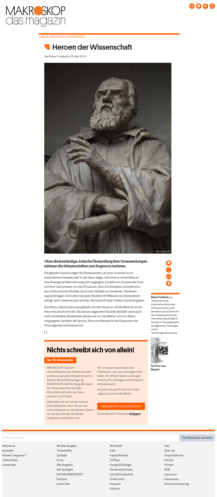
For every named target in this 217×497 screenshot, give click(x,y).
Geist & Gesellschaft (121, 474)
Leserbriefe (63, 484)
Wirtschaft (116, 446)
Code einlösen (10, 460)
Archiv (60, 460)
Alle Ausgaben (65, 465)
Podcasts (62, 479)
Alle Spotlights (65, 469)
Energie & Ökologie (120, 465)
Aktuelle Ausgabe (66, 446)
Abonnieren (8, 446)
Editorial (115, 488)
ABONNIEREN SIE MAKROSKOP (121, 406)
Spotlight (62, 455)
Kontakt (169, 465)
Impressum (170, 474)
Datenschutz (171, 479)
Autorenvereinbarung (176, 484)
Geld (112, 450)
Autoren (169, 460)
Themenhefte (64, 450)
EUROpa (115, 460)
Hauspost (115, 484)
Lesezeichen (9, 465)
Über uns (169, 450)
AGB (167, 469)
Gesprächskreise (173, 455)
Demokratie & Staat (121, 469)
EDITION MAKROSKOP (70, 474)
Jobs (167, 446)
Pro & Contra (117, 479)
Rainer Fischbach (58, 56)
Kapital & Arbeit (119, 455)
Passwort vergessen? (14, 455)
